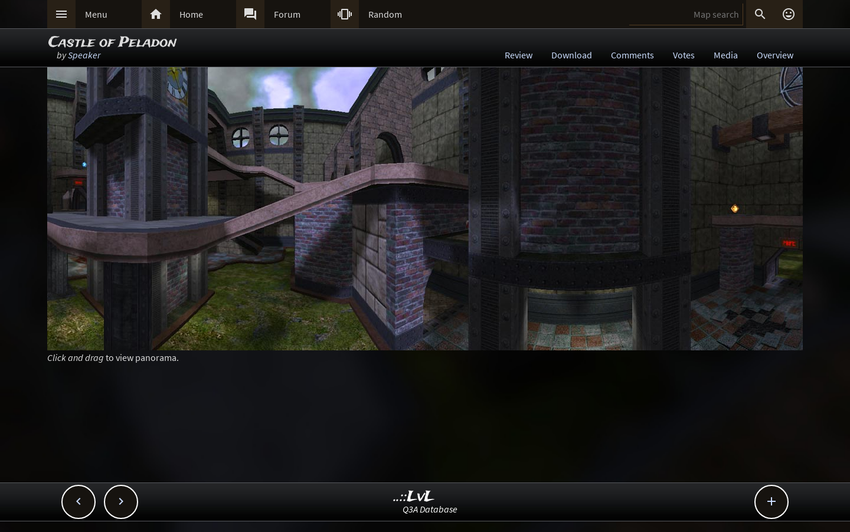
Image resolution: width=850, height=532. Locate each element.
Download (571, 55)
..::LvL (414, 497)
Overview (775, 55)
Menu (96, 14)
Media (726, 55)
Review (518, 55)
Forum (287, 14)
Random (385, 14)
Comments (632, 55)
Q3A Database (430, 509)
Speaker (84, 55)
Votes (684, 55)
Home (191, 14)
